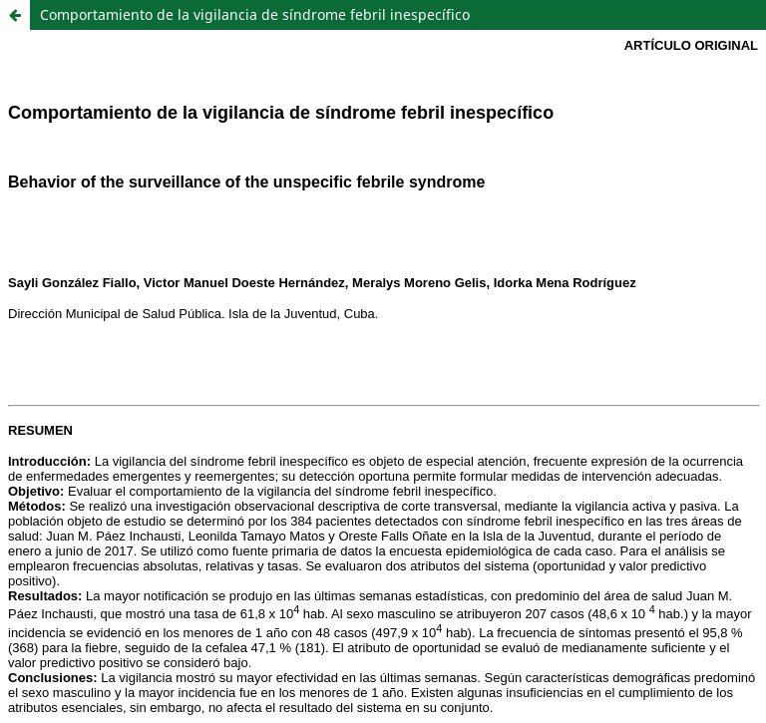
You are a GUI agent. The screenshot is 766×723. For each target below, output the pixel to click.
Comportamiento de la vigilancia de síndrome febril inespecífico (255, 14)
